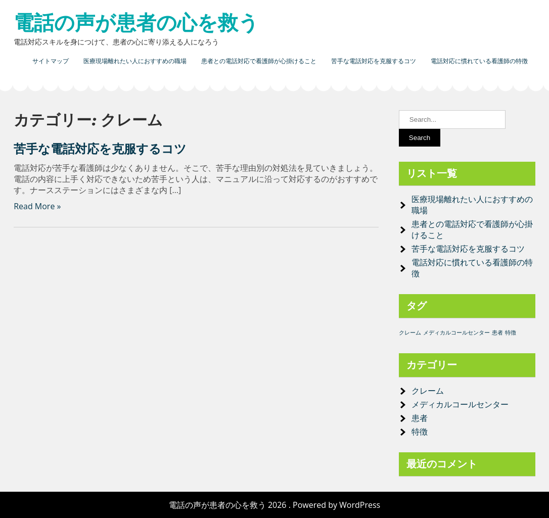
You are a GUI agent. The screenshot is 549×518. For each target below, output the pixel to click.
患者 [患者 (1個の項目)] (497, 332)
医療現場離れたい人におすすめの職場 (135, 61)
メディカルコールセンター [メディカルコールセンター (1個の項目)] (456, 332)
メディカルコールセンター (460, 404)
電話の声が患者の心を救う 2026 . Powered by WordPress (274, 504)
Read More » (37, 206)
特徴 (419, 431)
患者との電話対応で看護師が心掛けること (258, 61)
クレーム (427, 390)
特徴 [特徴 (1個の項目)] (510, 332)
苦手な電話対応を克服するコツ (373, 61)
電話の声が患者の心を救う (136, 22)
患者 (419, 417)
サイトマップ (50, 61)
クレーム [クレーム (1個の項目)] (410, 332)
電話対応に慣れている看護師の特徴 (479, 61)
